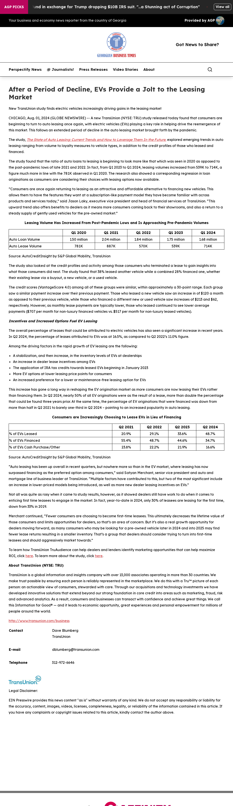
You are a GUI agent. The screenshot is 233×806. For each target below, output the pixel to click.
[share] (221, 69)
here (29, 556)
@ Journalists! (60, 69)
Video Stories (125, 69)
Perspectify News (25, 69)
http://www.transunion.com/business (39, 621)
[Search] (210, 69)
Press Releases (93, 69)
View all (222, 7)
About (149, 69)
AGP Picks (14, 7)
